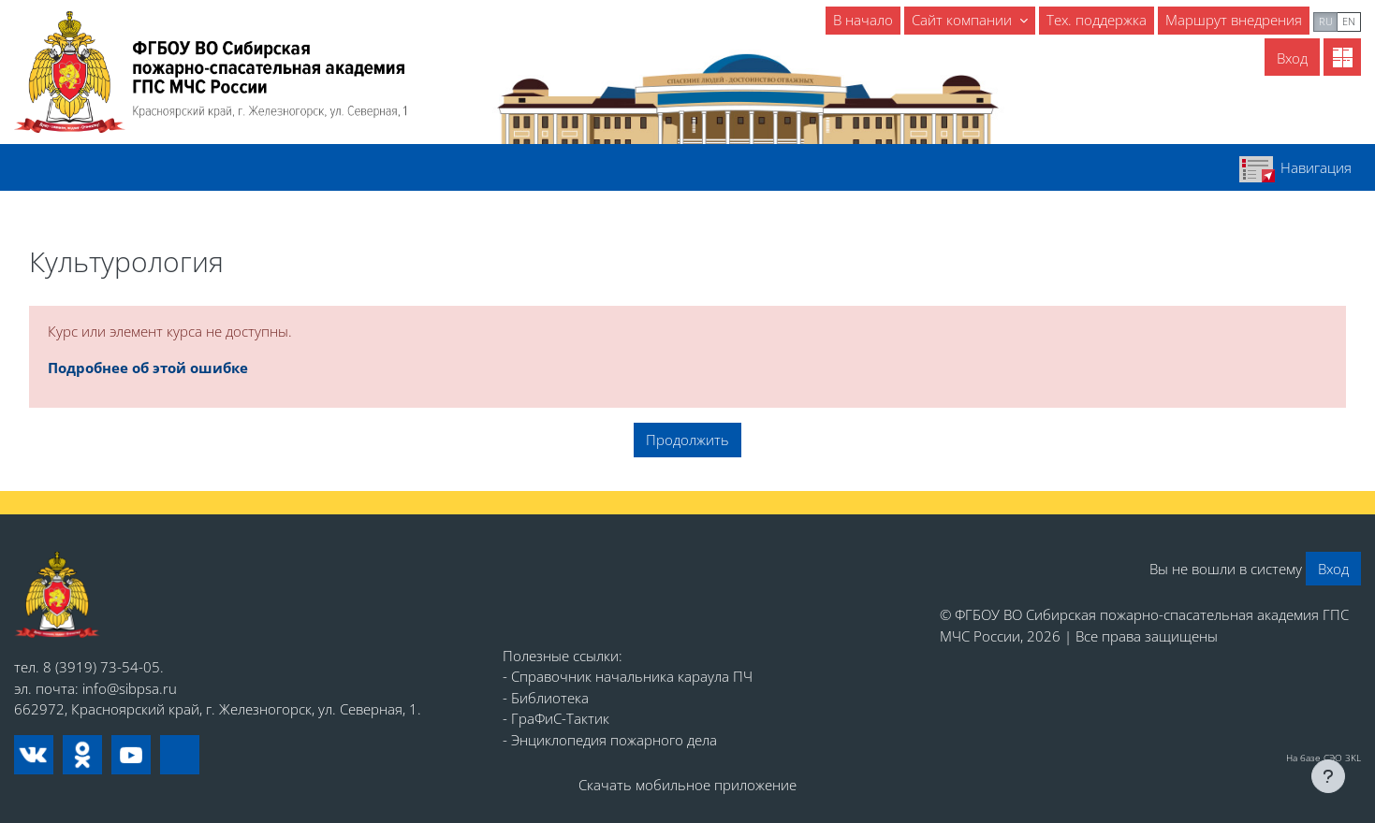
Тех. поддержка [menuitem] (1096, 19)
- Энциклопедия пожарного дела (610, 739)
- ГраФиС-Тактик (556, 718)
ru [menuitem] (1326, 21)
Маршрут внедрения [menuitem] (1233, 19)
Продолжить (687, 439)
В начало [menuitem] (863, 19)
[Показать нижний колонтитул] (1328, 776)
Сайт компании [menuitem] (964, 19)
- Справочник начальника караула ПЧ (628, 676)
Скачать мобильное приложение (687, 784)
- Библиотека (546, 697)
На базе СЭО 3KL (1323, 757)
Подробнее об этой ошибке (148, 367)
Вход (1292, 58)
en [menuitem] (1348, 21)
